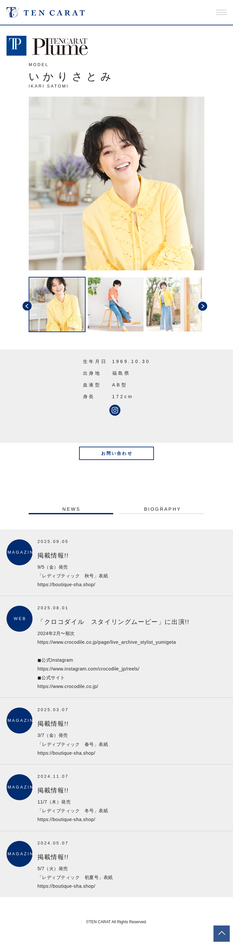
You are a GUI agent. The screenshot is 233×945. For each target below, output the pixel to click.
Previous (24, 305)
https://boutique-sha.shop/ (66, 584)
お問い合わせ (117, 453)
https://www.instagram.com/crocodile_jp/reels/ (88, 668)
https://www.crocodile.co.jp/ (67, 686)
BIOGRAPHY (162, 509)
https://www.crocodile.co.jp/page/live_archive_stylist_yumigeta (106, 642)
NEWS (71, 509)
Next (209, 305)
